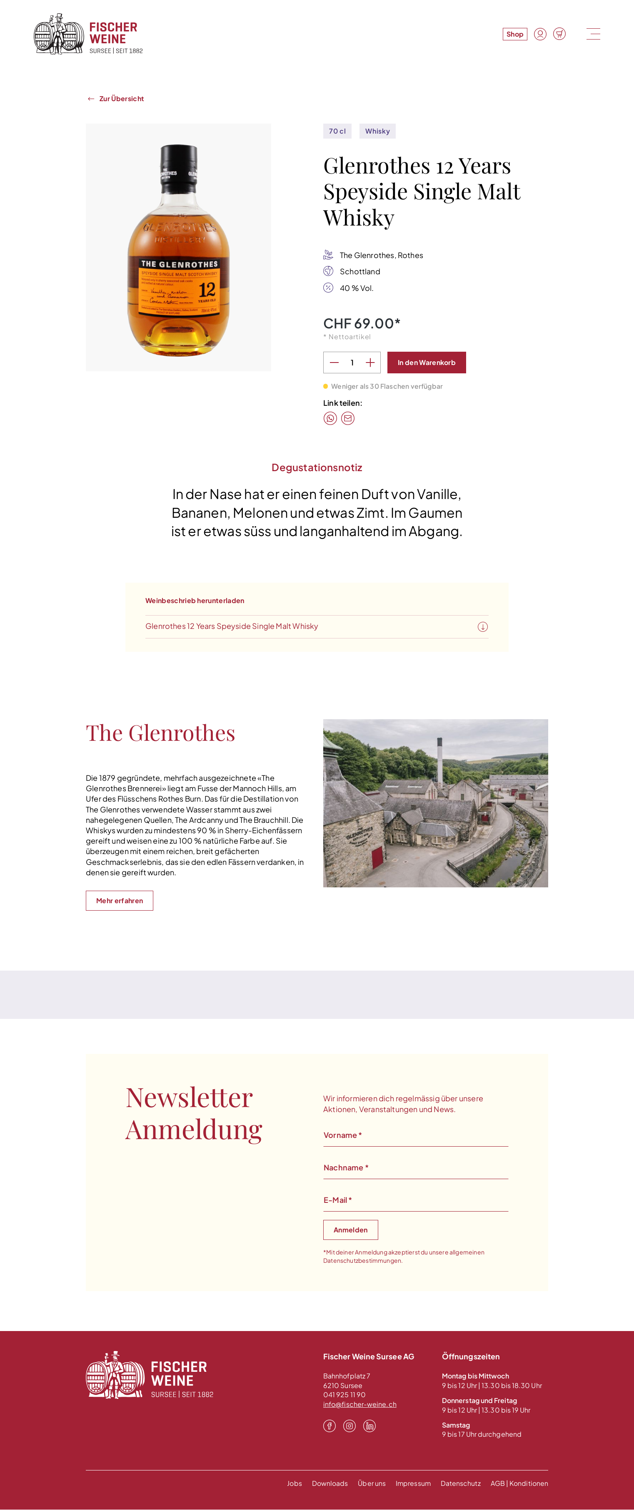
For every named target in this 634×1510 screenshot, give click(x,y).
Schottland (360, 271)
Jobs (293, 1483)
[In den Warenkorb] (426, 363)
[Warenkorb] (559, 34)
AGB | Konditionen (519, 1483)
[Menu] (592, 34)
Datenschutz (461, 1483)
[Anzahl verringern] (334, 363)
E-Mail (338, 1200)
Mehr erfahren (119, 901)
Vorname (343, 1135)
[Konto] (540, 34)
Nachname (346, 1167)
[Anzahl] (352, 363)
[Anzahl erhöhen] (370, 363)
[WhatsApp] (330, 419)
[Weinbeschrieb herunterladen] (483, 627)
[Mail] (348, 419)
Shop (515, 34)
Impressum (413, 1483)
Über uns (371, 1483)
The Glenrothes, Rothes (381, 255)
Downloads (329, 1483)
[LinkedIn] (369, 1426)
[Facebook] (329, 1426)
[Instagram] (349, 1426)
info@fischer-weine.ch (360, 1404)
